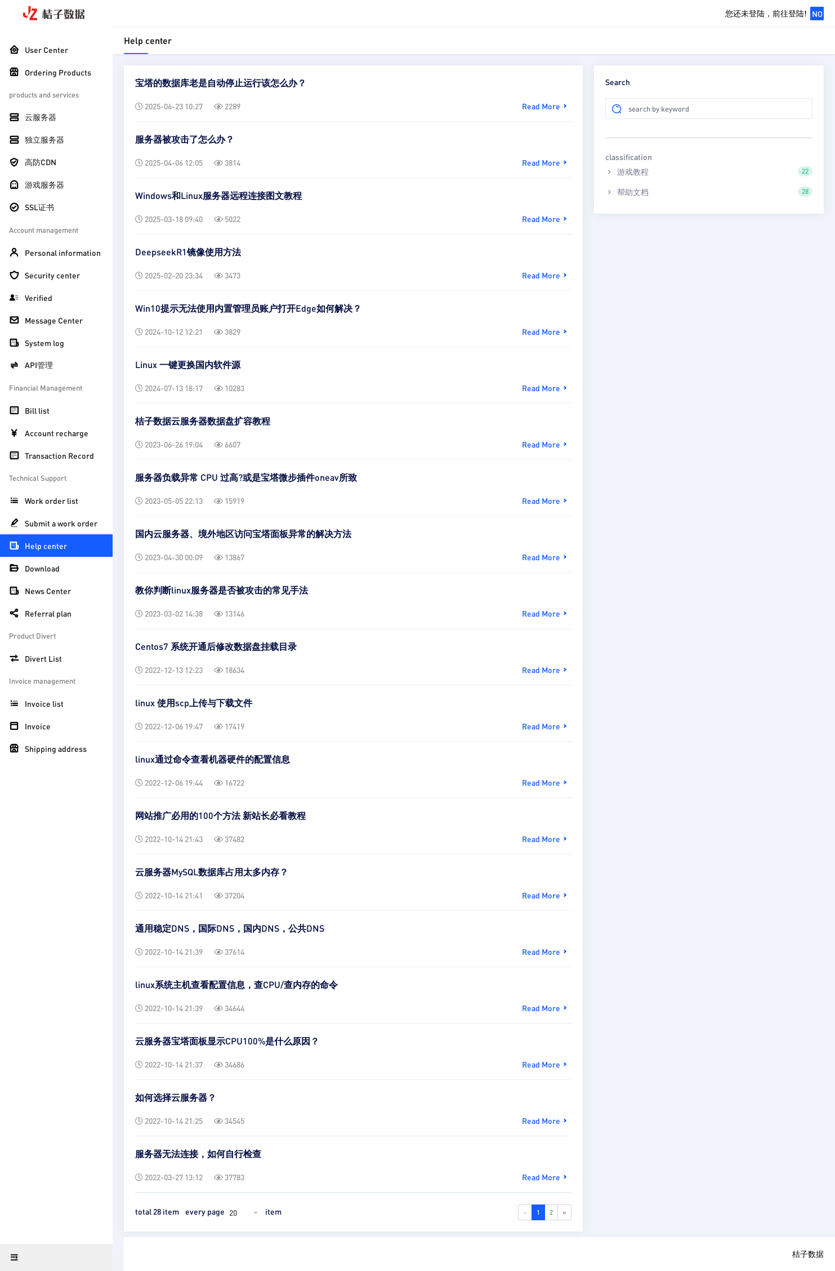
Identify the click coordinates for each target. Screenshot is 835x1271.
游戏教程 (708, 171)
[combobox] (245, 1212)
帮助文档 (708, 192)
